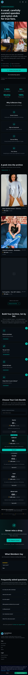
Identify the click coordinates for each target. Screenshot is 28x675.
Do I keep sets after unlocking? (14, 589)
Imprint (2, 659)
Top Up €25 (14, 485)
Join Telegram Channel (14, 540)
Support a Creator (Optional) (8, 410)
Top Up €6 (14, 450)
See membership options (14, 74)
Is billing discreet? (14, 609)
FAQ (2, 647)
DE (14, 667)
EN (13, 667)
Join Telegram (22, 670)
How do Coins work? (14, 594)
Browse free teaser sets (14, 70)
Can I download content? (14, 614)
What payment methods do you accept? (14, 604)
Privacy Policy (4, 657)
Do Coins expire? (14, 599)
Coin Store (3, 645)
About (2, 649)
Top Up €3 (14, 431)
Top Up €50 (14, 503)
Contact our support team (19, 624)
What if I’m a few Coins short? (14, 618)
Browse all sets (6, 170)
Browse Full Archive (14, 303)
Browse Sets (3, 643)
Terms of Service (4, 655)
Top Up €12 (14, 467)
